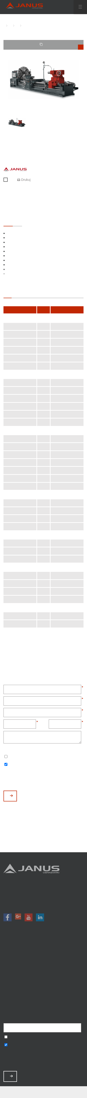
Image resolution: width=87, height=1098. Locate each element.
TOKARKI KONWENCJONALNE (9, 25)
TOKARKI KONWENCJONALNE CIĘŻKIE (16, 25)
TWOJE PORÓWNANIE (62, 46)
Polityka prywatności (43, 996)
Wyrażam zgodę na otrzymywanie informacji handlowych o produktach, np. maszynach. (5, 765)
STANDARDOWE (8, 221)
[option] (43, 79)
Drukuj (23, 180)
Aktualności (43, 978)
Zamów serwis (43, 984)
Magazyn (43, 966)
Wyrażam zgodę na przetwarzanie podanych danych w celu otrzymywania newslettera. (5, 757)
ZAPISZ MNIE (11, 1076)
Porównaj (7, 180)
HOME (4, 25)
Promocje (43, 960)
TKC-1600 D (23, 25)
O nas (43, 972)
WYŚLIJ (11, 795)
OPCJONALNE (17, 221)
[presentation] (38, 779)
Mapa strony (43, 1002)
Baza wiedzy (43, 990)
